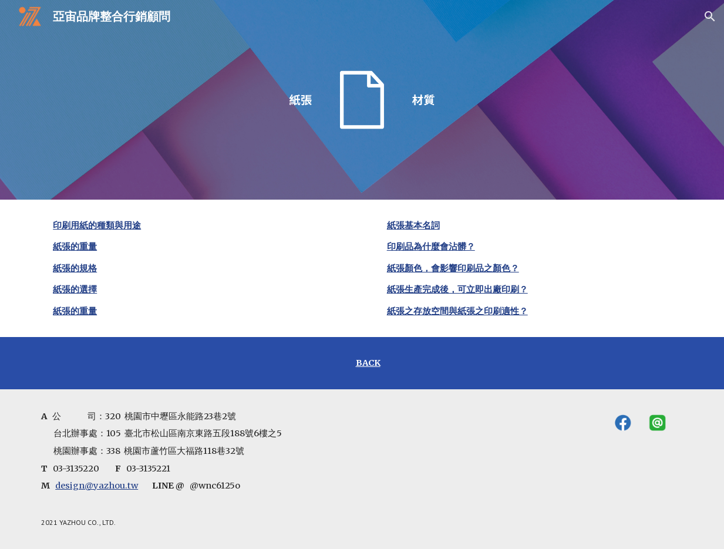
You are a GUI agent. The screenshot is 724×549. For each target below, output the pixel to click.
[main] (194, 268)
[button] (710, 16)
